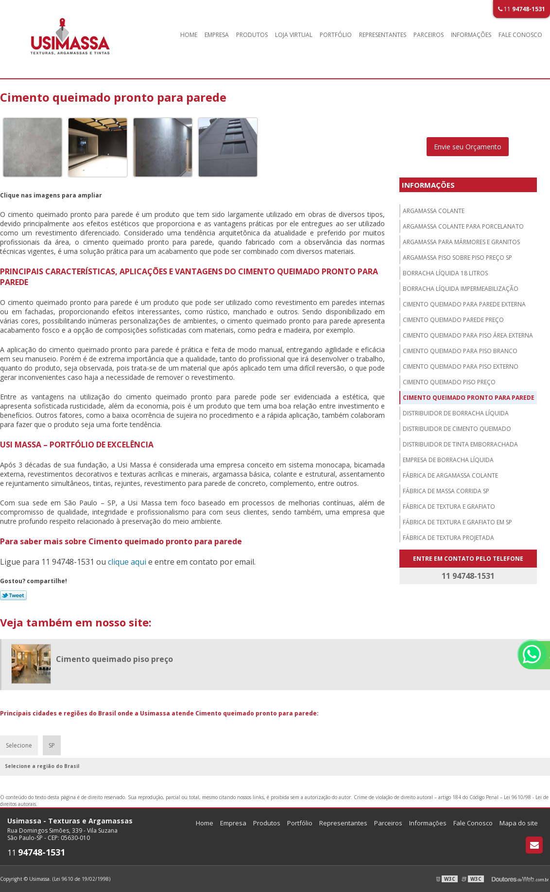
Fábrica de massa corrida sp (446, 491)
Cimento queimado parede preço (453, 320)
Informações (471, 35)
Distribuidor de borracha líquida (456, 413)
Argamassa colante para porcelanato (463, 226)
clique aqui (127, 561)
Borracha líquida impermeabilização (460, 289)
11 (521, 9)
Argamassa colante (433, 211)
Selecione (19, 745)
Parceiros (428, 35)
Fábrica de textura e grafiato (449, 506)
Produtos (252, 35)
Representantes (382, 35)
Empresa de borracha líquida (448, 460)
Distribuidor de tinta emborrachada (460, 444)
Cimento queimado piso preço (449, 382)
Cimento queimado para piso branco (460, 351)
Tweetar (13, 595)
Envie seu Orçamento (467, 146)
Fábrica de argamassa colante (450, 475)
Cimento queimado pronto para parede (468, 397)
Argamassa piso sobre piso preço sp (457, 257)
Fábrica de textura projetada (448, 538)
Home (188, 35)
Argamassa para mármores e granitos (461, 242)
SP (52, 745)
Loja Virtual (293, 35)
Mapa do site (518, 823)
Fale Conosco (520, 35)
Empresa (217, 35)
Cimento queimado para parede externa (464, 304)
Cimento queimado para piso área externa (468, 335)
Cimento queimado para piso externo (460, 366)
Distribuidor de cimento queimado (457, 429)
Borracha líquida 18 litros (445, 273)
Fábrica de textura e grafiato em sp (457, 522)
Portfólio (336, 35)
